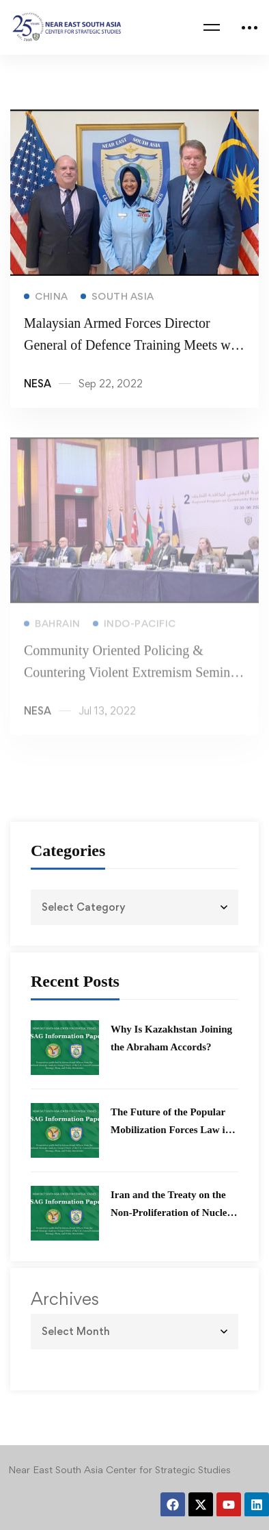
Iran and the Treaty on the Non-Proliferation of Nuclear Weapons (173, 1212)
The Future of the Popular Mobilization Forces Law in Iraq (171, 1129)
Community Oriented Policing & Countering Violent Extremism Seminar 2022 (132, 680)
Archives (65, 1298)
